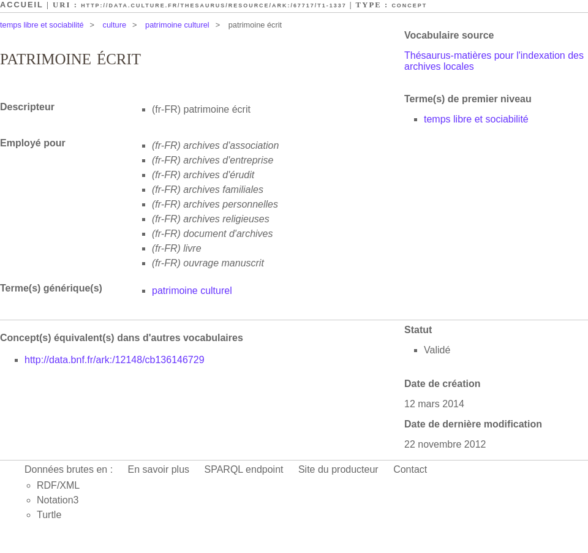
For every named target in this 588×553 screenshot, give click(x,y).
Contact (410, 469)
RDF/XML (58, 485)
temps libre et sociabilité (42, 24)
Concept (409, 5)
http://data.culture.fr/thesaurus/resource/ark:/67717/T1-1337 (213, 5)
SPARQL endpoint (244, 469)
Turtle (49, 515)
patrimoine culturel (177, 24)
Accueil (21, 4)
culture (114, 24)
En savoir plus (159, 469)
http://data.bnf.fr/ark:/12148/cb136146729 (114, 360)
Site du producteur (338, 469)
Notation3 (58, 500)
